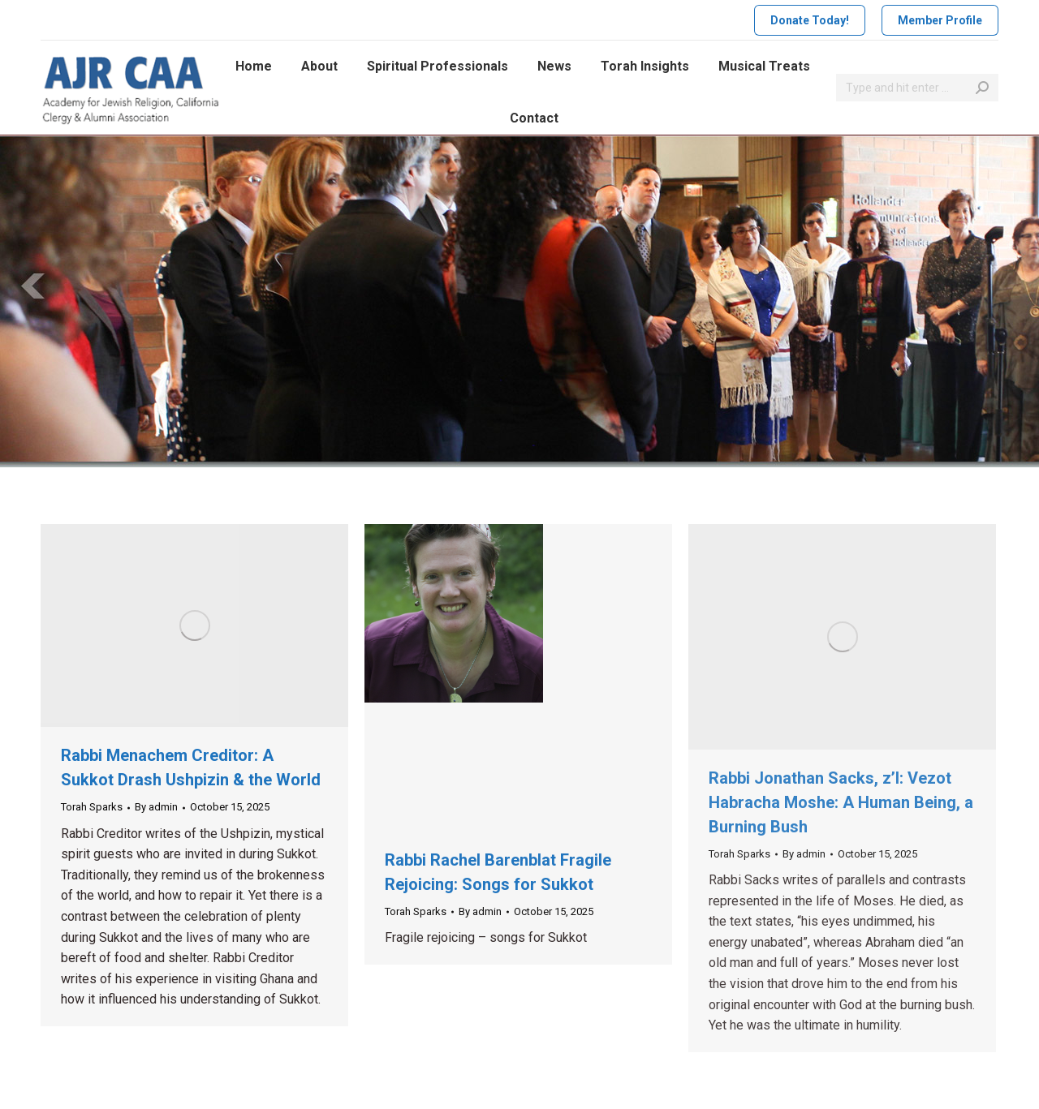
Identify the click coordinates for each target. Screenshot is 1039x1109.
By (156, 807)
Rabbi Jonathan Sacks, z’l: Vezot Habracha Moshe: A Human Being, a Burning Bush (841, 802)
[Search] (917, 87)
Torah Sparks (92, 807)
